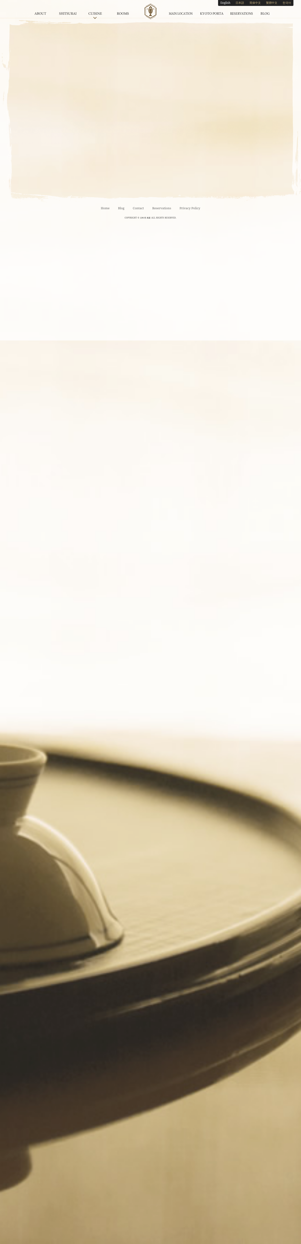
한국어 (287, 3)
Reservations (241, 11)
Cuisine (95, 11)
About (40, 11)
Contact (138, 208)
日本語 (240, 3)
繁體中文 (271, 3)
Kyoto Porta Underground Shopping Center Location (212, 11)
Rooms (122, 11)
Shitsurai (68, 11)
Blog (265, 11)
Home (105, 208)
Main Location (181, 11)
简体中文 (255, 3)
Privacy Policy (190, 208)
